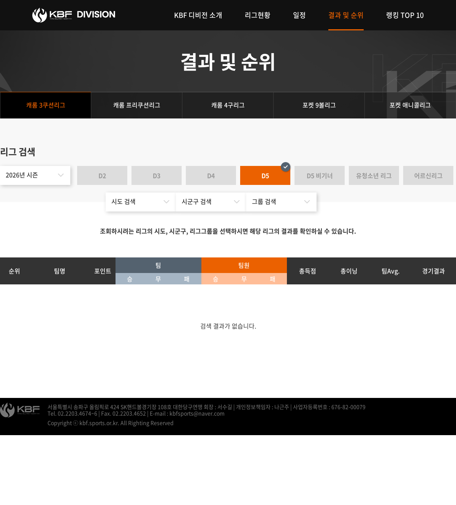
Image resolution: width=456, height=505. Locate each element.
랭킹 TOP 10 (405, 15)
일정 (299, 15)
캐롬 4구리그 (228, 104)
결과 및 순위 (346, 15)
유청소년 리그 (374, 175)
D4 (211, 175)
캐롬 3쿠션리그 (45, 104)
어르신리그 (428, 175)
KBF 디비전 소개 (198, 15)
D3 (156, 175)
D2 (102, 175)
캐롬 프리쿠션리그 (136, 104)
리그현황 (258, 15)
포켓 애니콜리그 (410, 104)
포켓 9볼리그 (319, 104)
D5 (265, 175)
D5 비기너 (320, 175)
